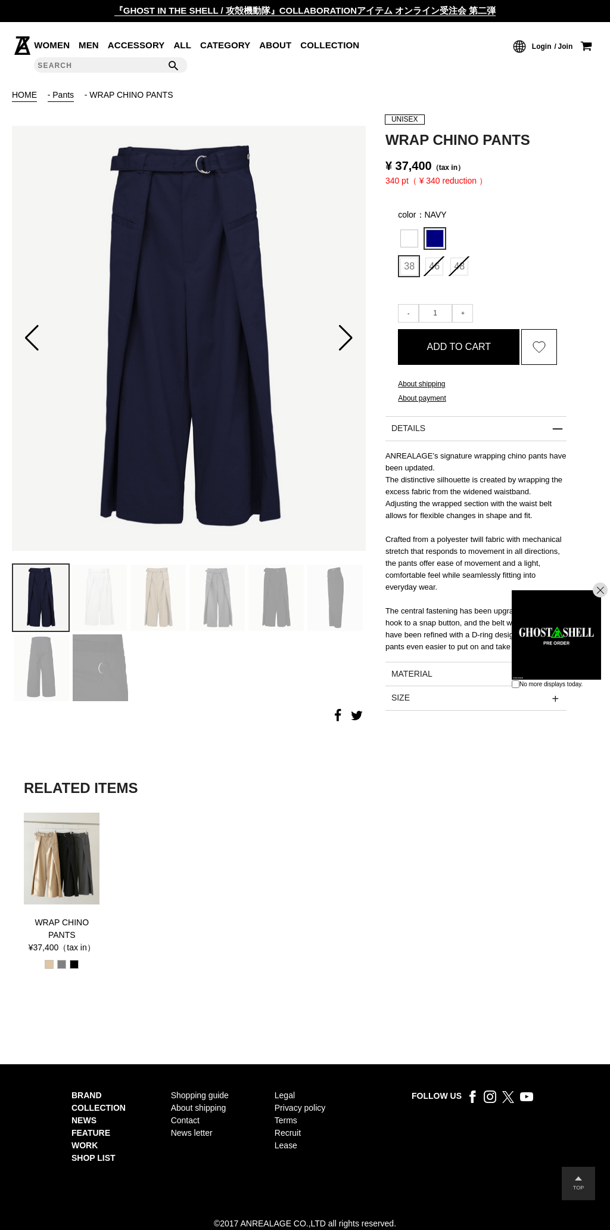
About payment (422, 398)
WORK (84, 1145)
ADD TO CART (459, 347)
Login (542, 46)
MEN (89, 45)
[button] (32, 338)
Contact (185, 1120)
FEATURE (90, 1133)
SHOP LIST (93, 1158)
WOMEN (52, 45)
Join (565, 46)
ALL (182, 45)
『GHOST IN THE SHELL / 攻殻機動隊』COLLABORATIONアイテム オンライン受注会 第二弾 (305, 10)
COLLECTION (329, 45)
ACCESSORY (136, 45)
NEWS (84, 1120)
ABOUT (275, 45)
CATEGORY (225, 45)
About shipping (421, 384)
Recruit (288, 1133)
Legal (285, 1095)
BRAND (86, 1095)
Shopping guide (200, 1095)
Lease (286, 1145)
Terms (286, 1120)
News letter (192, 1133)
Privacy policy (300, 1108)
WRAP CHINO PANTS (62, 929)
